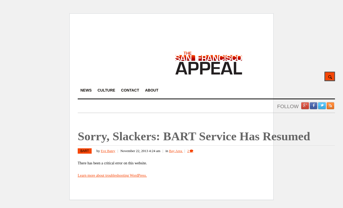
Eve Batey (108, 151)
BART (84, 151)
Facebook (313, 105)
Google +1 (305, 105)
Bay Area (176, 151)
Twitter (322, 105)
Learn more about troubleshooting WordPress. (112, 175)
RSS (330, 105)
